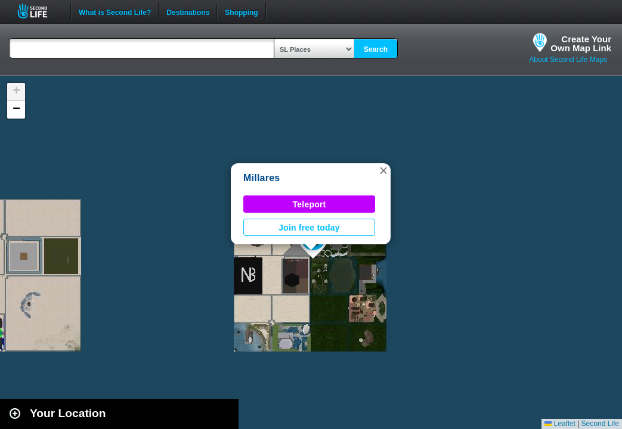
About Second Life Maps (568, 59)
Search (376, 49)
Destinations (187, 11)
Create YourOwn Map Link (580, 43)
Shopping (241, 11)
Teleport (309, 204)
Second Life (39, 11)
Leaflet (559, 423)
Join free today (309, 227)
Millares (261, 178)
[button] (383, 170)
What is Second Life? (115, 11)
